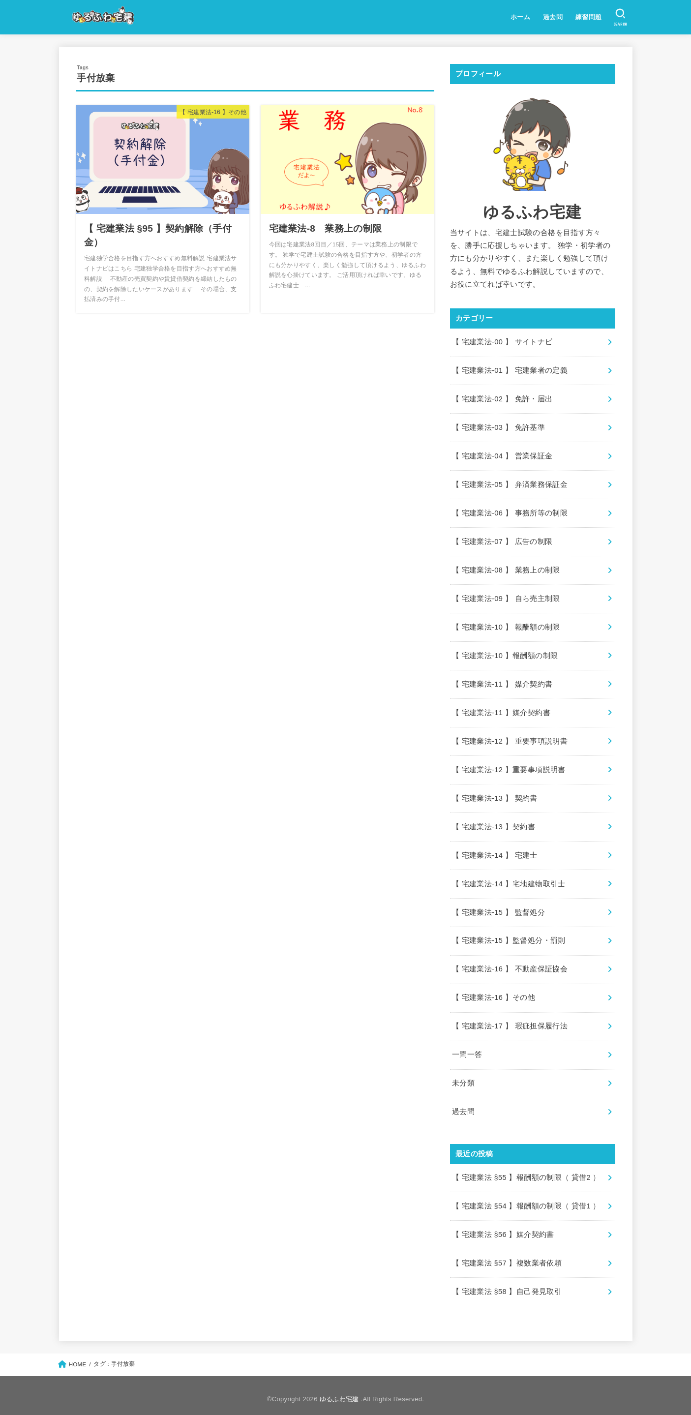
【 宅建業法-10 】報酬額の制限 (505, 653)
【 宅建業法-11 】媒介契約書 (501, 710)
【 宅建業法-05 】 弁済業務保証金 (510, 483)
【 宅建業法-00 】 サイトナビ (502, 342)
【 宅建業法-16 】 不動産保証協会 (510, 964)
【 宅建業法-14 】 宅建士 (494, 851)
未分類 (463, 1078)
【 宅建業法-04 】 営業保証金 (502, 455)
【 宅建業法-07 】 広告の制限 (502, 540)
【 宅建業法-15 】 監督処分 (498, 908)
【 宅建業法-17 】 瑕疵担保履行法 (510, 1021)
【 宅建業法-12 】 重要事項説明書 (510, 738)
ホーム (520, 17)
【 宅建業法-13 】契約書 (493, 823)
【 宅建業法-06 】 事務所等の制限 (510, 511)
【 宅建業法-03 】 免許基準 (498, 427)
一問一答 (467, 1050)
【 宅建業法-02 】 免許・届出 (502, 398)
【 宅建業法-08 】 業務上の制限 (506, 568)
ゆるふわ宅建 (339, 1392)
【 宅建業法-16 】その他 (493, 993)
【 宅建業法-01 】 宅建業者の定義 (510, 370)
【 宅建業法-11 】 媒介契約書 (502, 682)
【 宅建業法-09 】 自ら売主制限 (506, 597)
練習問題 (588, 17)
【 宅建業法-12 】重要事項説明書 (509, 766)
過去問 (553, 17)
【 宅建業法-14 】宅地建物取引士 (509, 879)
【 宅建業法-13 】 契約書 (494, 795)
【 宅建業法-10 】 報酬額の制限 (506, 625)
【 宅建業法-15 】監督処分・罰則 (509, 936)
